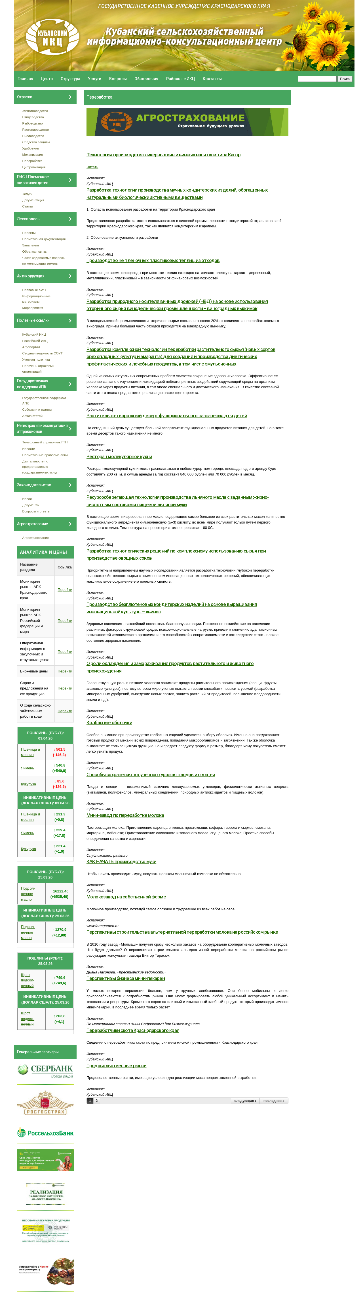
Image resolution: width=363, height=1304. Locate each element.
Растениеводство (35, 129)
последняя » (273, 1101)
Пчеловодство (33, 136)
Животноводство (35, 111)
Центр (47, 78)
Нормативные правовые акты (45, 455)
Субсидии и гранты (37, 409)
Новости (28, 448)
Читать (92, 167)
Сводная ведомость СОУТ (42, 353)
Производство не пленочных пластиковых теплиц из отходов (153, 260)
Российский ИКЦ (35, 340)
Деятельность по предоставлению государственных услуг (40, 466)
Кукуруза (28, 784)
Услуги (94, 78)
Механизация (32, 154)
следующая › (245, 1101)
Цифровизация (34, 167)
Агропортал (31, 347)
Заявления (30, 245)
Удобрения (30, 148)
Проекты (29, 232)
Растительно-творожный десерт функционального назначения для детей (166, 415)
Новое (27, 499)
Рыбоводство (32, 123)
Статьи (27, 206)
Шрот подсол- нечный (27, 980)
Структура (70, 78)
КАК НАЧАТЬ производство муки (121, 861)
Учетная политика (36, 359)
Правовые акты (34, 290)
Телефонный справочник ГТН (45, 442)
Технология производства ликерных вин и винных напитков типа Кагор (163, 154)
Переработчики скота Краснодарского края (132, 1030)
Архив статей (32, 416)
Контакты (212, 78)
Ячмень (27, 768)
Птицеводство (33, 117)
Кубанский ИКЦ (34, 334)
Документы (30, 505)
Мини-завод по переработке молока (125, 815)
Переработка (32, 161)
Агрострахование (35, 537)
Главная (25, 78)
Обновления (146, 78)
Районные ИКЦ (180, 78)
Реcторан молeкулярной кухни (119, 456)
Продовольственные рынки (116, 1065)
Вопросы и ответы (36, 511)
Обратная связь (34, 251)
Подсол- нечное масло (28, 894)
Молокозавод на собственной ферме (126, 897)
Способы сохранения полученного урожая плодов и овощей (150, 774)
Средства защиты (36, 142)
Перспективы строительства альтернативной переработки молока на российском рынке (182, 932)
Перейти (65, 589)
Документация (33, 200)
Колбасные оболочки (109, 722)
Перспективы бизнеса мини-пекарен (125, 978)
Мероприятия (32, 308)
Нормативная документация (44, 239)
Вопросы (118, 78)
